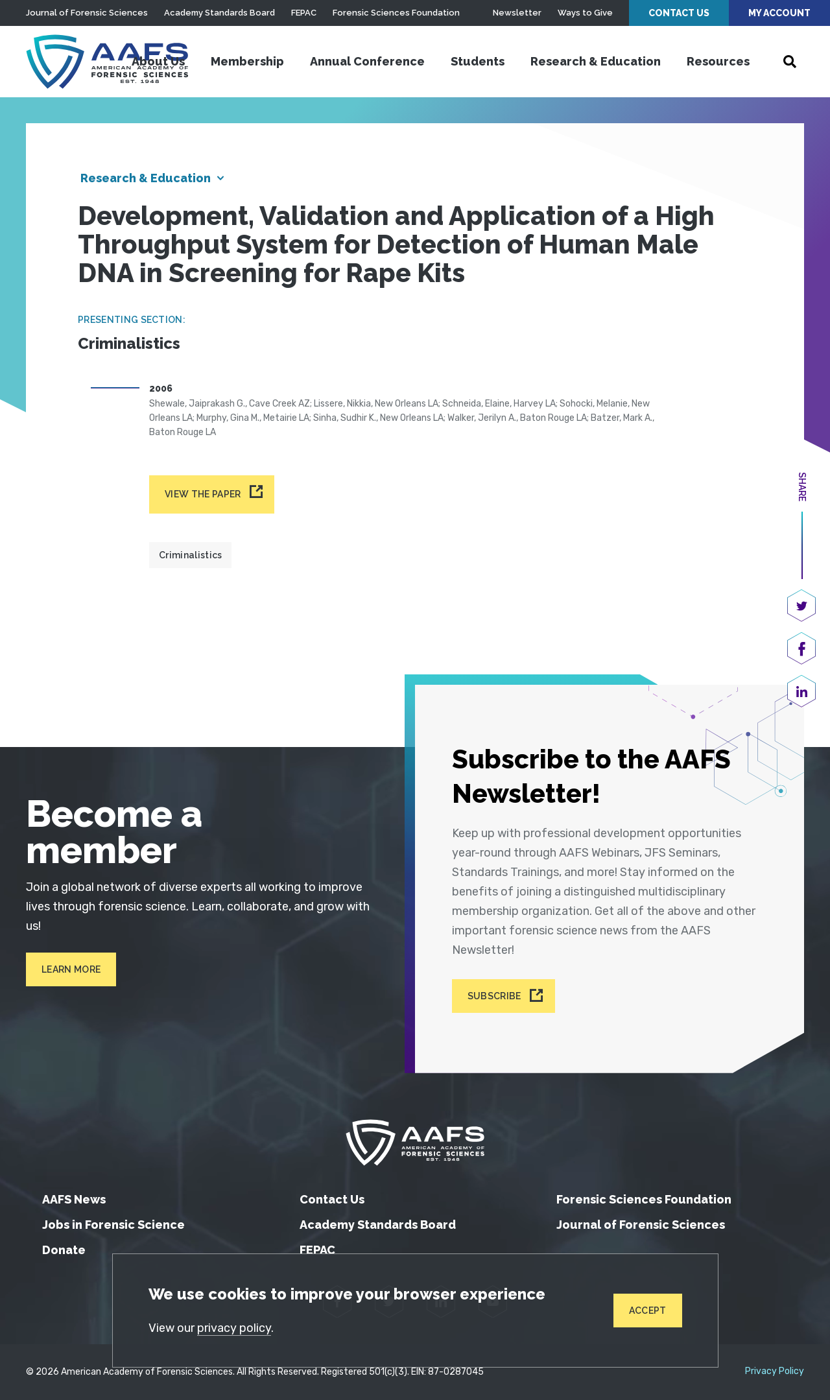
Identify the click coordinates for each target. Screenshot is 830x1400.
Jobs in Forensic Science (113, 1224)
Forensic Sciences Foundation (396, 13)
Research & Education (595, 61)
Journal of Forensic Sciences (87, 13)
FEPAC (303, 13)
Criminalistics (190, 555)
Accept (648, 1310)
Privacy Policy (774, 1371)
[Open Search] (790, 61)
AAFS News (74, 1199)
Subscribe (494, 996)
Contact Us (678, 13)
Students (477, 61)
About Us (158, 61)
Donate (64, 1250)
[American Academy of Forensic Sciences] (107, 61)
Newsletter (517, 13)
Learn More (71, 969)
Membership (247, 61)
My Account (779, 13)
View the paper (203, 494)
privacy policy (234, 1328)
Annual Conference (367, 61)
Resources (718, 61)
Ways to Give (585, 13)
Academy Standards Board (219, 13)
